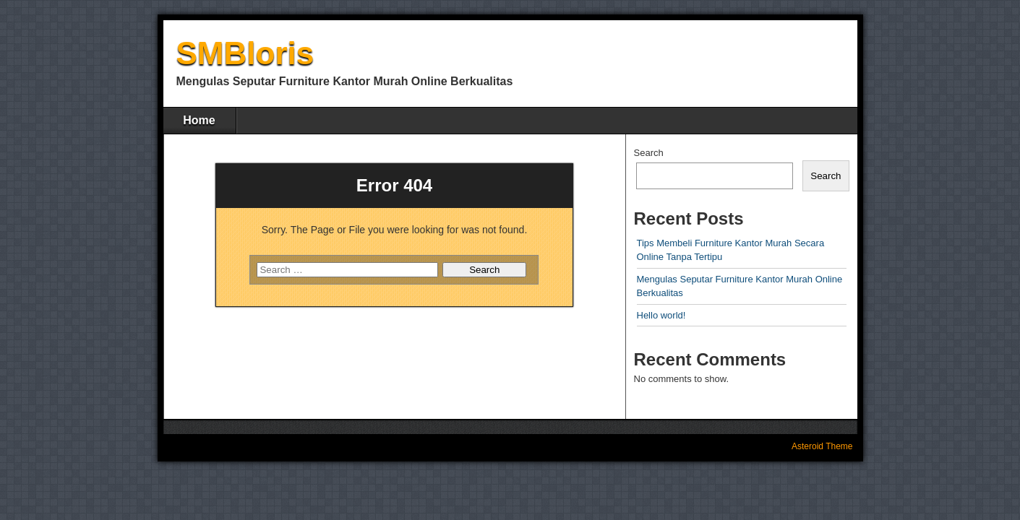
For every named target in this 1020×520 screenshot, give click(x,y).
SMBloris (245, 53)
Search (649, 152)
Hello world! (661, 315)
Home (199, 120)
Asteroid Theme (822, 446)
